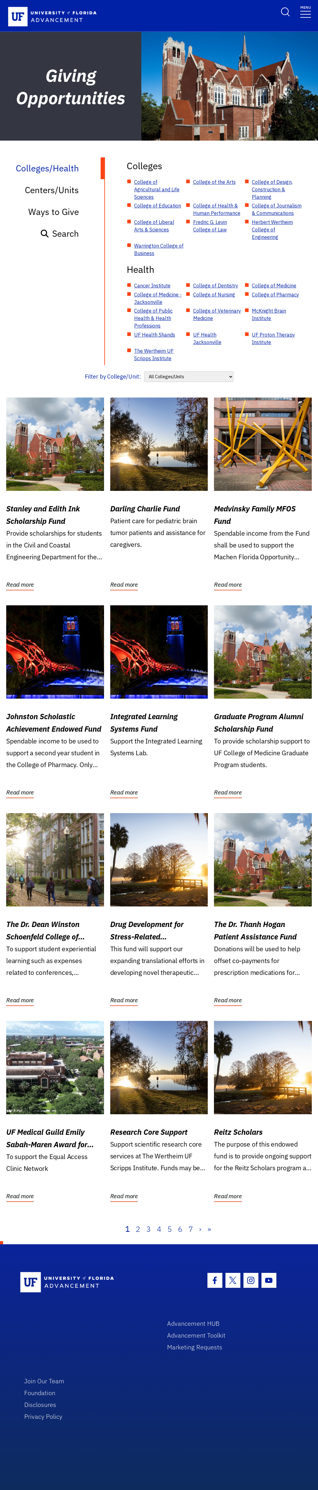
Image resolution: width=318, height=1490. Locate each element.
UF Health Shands (154, 335)
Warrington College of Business (159, 249)
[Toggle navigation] (305, 11)
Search (59, 233)
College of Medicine (274, 285)
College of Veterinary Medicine (217, 314)
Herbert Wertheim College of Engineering (272, 229)
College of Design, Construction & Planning (272, 189)
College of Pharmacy (275, 294)
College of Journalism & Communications (277, 209)
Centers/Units (52, 190)
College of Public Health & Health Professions (153, 318)
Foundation (39, 1393)
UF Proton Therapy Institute (273, 338)
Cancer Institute (152, 285)
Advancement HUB (193, 1323)
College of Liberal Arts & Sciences (154, 226)
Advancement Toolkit (196, 1335)
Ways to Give (53, 211)
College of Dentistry (215, 285)
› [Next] (200, 1229)
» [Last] (209, 1229)
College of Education (157, 206)
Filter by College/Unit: (113, 376)
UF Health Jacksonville (207, 338)
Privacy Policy (43, 1416)
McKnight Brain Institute (269, 314)
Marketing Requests (194, 1347)
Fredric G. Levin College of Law (210, 226)
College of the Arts (214, 182)
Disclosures (40, 1404)
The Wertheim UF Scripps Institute (154, 354)
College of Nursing (214, 294)
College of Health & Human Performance (216, 209)
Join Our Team (44, 1381)
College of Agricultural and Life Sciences (156, 189)
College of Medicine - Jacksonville (158, 298)
